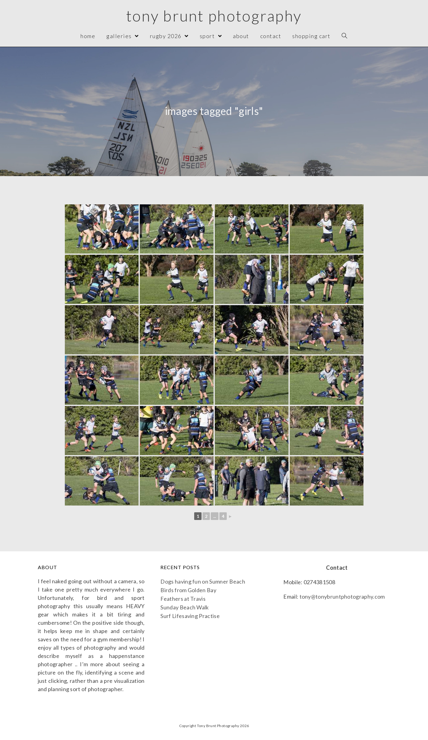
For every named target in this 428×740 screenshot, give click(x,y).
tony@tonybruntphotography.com (342, 596)
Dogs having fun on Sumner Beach (202, 581)
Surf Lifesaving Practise (189, 615)
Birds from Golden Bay (188, 590)
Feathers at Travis (182, 598)
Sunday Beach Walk (184, 607)
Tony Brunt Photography (214, 16)
